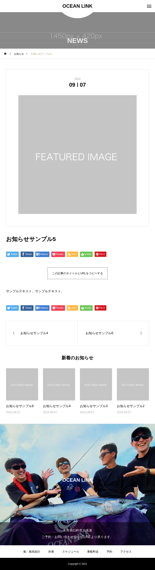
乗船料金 (92, 551)
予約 (109, 551)
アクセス (126, 551)
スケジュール (70, 551)
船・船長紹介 (31, 551)
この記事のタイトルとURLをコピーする (77, 273)
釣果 (51, 551)
